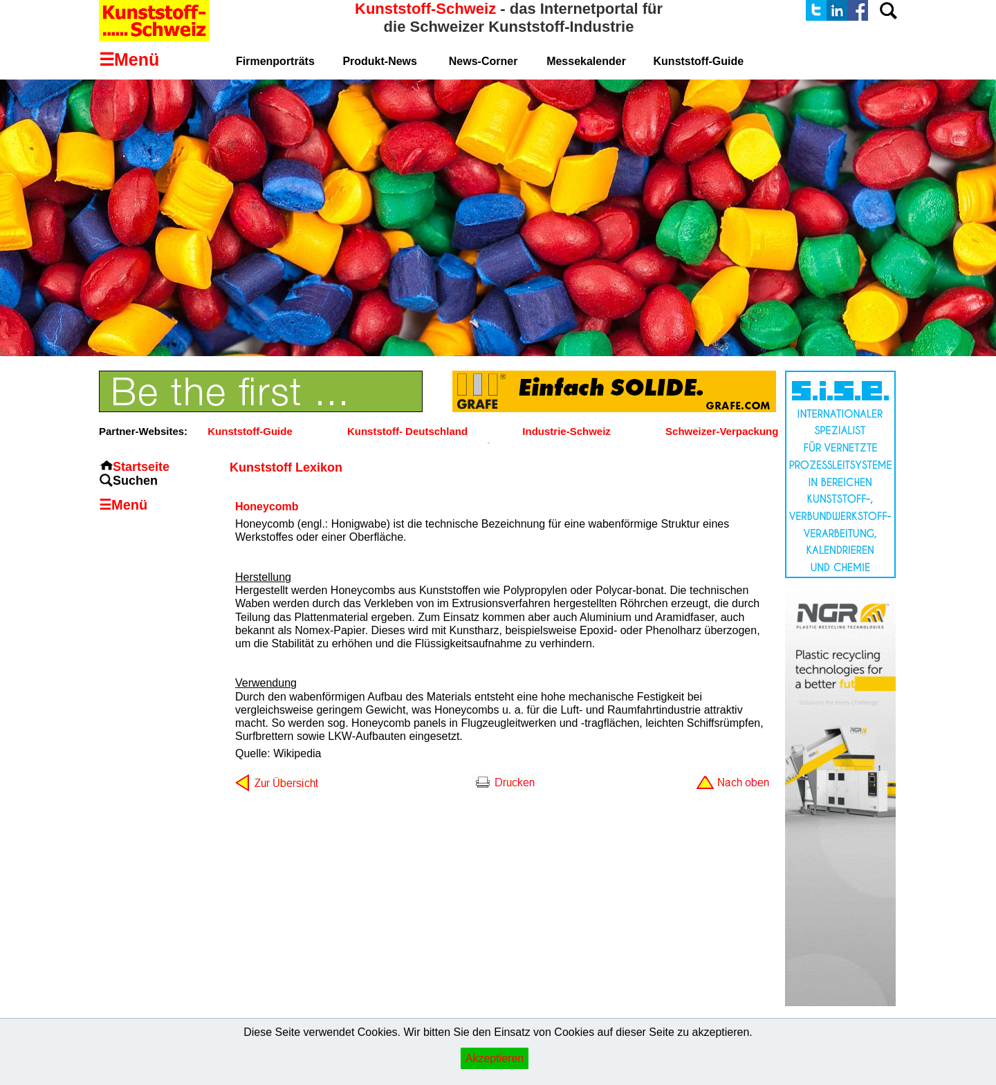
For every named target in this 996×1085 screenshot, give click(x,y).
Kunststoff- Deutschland (407, 431)
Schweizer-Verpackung (721, 431)
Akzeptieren (494, 1058)
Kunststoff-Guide (250, 431)
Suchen (135, 481)
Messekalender (586, 61)
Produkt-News (379, 61)
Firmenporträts (275, 61)
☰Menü (123, 504)
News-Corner (483, 61)
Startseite (141, 467)
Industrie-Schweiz (566, 431)
